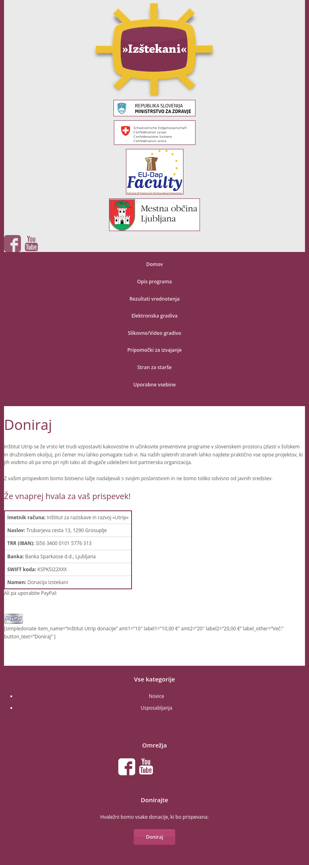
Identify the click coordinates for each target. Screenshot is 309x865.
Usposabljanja (157, 707)
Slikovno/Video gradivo (154, 333)
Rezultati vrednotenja (155, 298)
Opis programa (154, 281)
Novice (156, 696)
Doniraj (154, 837)
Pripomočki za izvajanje (154, 350)
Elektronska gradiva (154, 315)
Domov (154, 264)
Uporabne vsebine (154, 384)
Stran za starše (154, 367)
